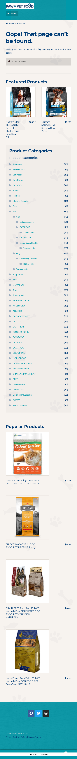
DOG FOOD (18, 337)
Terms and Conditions (38, 754)
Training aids (18, 295)
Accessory (17, 164)
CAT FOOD (25, 227)
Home (11, 23)
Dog (18, 253)
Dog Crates (18, 180)
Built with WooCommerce (33, 737)
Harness (16, 195)
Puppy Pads (18, 274)
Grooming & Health (29, 243)
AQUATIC (17, 311)
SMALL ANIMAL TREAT (24, 374)
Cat (18, 216)
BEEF (15, 379)
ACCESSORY (19, 305)
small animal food (21, 368)
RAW (15, 279)
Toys (15, 290)
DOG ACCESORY (21, 332)
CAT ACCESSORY (21, 316)
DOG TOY (17, 185)
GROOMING (19, 352)
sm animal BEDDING (22, 363)
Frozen (16, 190)
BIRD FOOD (18, 169)
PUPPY (16, 400)
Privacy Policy (12, 737)
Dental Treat (18, 389)
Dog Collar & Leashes (22, 394)
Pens (15, 206)
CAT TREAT (18, 326)
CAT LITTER (26, 237)
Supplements (29, 248)
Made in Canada (20, 201)
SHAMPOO (18, 284)
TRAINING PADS (21, 300)
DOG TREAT (19, 347)
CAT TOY (17, 321)
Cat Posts (17, 174)
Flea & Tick (28, 263)
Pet (14, 211)
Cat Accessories (27, 221)
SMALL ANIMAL (21, 405)
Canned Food (29, 232)
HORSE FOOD (20, 358)
